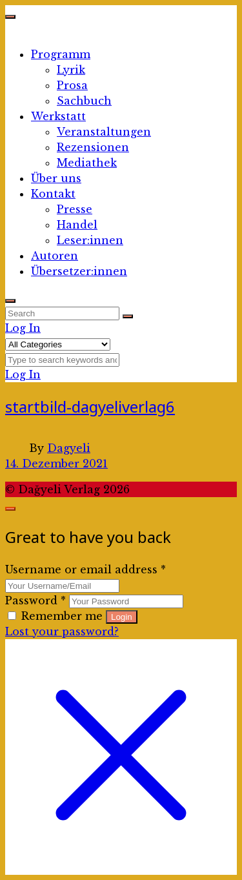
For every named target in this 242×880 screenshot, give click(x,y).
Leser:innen (90, 240)
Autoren (54, 255)
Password (35, 600)
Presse (74, 209)
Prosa (72, 85)
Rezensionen (93, 147)
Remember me (57, 615)
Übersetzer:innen (79, 271)
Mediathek (87, 162)
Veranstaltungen (104, 131)
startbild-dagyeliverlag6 (90, 406)
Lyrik (71, 69)
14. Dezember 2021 (56, 463)
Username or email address (85, 569)
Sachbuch (84, 100)
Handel (77, 224)
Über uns (56, 178)
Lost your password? (62, 631)
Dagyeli (68, 448)
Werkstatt (58, 116)
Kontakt (53, 193)
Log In (23, 328)
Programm (60, 54)
